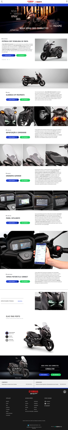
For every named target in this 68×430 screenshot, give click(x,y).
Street (7, 403)
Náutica (35, 409)
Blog (26, 409)
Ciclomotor (8, 415)
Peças (26, 405)
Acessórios (36, 405)
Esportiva (8, 407)
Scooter (7, 401)
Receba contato (32, 5)
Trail (7, 405)
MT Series (7, 409)
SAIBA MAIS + (20, 301)
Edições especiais (9, 413)
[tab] (6, 333)
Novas (26, 401)
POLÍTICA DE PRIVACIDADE (29, 411)
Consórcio (36, 403)
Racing (7, 411)
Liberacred (36, 411)
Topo (64, 391)
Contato (35, 407)
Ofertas (26, 403)
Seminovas (36, 401)
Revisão (26, 407)
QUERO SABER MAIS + (29, 384)
